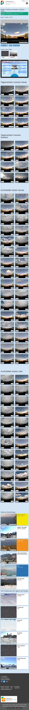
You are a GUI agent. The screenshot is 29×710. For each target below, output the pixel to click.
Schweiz (7, 17)
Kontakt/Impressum (5, 677)
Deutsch (23, 0)
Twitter (4, 681)
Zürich (11, 17)
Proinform (5, 676)
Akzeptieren (18, 708)
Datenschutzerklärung (5, 679)
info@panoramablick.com (6, 689)
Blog (7, 681)
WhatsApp (17, 45)
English (26, 0)
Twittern (4, 45)
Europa (2, 17)
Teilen (11, 45)
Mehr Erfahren (11, 708)
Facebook (2, 681)
